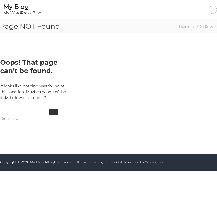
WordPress (154, 162)
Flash (94, 162)
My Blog (16, 7)
